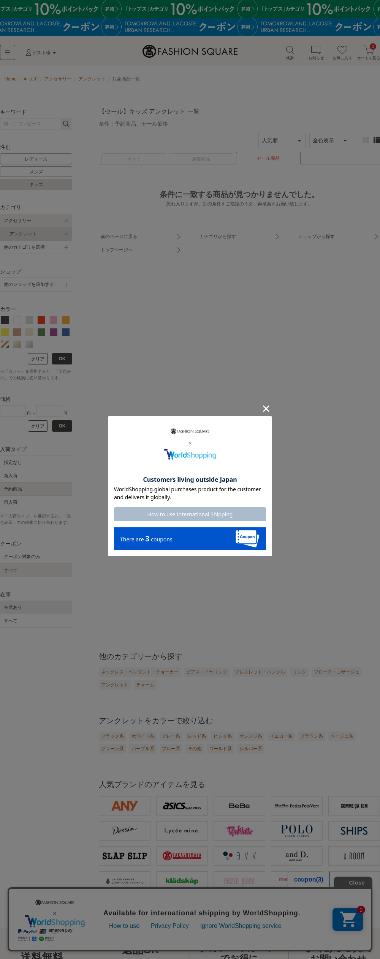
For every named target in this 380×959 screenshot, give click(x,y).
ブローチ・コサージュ (336, 672)
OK (62, 358)
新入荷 (10, 475)
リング (299, 672)
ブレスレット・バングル (260, 672)
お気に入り (342, 52)
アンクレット (23, 234)
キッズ (36, 184)
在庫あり (13, 607)
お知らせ (316, 52)
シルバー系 (250, 748)
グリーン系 (112, 748)
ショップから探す (316, 236)
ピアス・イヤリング (206, 672)
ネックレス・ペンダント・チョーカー (140, 672)
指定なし (13, 462)
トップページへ (117, 249)
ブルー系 (171, 748)
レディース (36, 159)
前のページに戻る (119, 236)
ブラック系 (112, 736)
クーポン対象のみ (22, 556)
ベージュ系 (342, 736)
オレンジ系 (250, 736)
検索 (290, 52)
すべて (134, 159)
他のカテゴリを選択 (24, 247)
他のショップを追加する (29, 284)
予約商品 (13, 489)
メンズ (36, 172)
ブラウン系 (311, 736)
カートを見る (368, 52)
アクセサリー (17, 220)
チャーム (145, 685)
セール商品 (268, 158)
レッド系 (197, 736)
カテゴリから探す (218, 236)
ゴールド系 (220, 748)
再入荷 (10, 502)
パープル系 (142, 748)
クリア (37, 359)
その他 (194, 748)
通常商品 (201, 159)
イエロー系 (281, 736)
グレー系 (171, 736)
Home (11, 79)
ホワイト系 (142, 736)
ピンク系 (223, 736)
